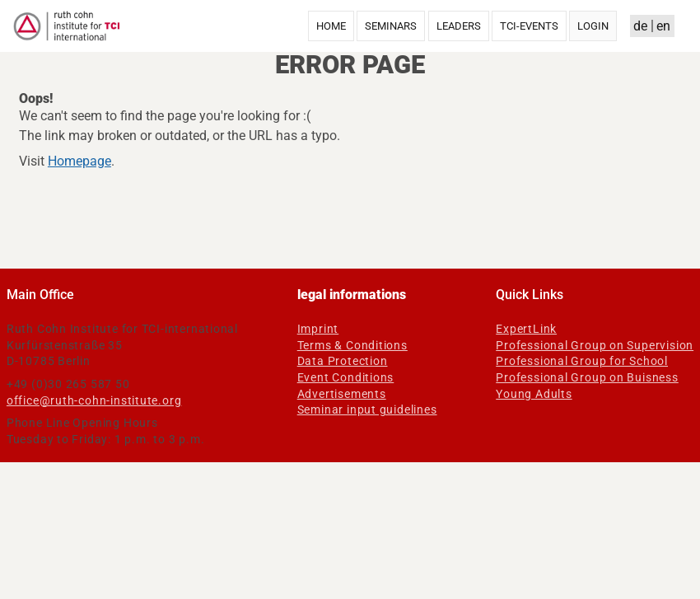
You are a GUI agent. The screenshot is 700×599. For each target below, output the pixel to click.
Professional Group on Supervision (594, 345)
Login (593, 26)
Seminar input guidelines (367, 409)
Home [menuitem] (331, 26)
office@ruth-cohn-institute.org (94, 400)
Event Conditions (345, 377)
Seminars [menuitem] (391, 26)
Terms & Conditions (352, 345)
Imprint (318, 328)
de (640, 26)
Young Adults (534, 393)
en (663, 26)
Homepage (79, 161)
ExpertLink (526, 328)
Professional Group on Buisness (587, 377)
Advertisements (341, 393)
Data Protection (342, 360)
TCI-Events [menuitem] (529, 26)
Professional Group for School (582, 360)
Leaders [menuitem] (458, 26)
